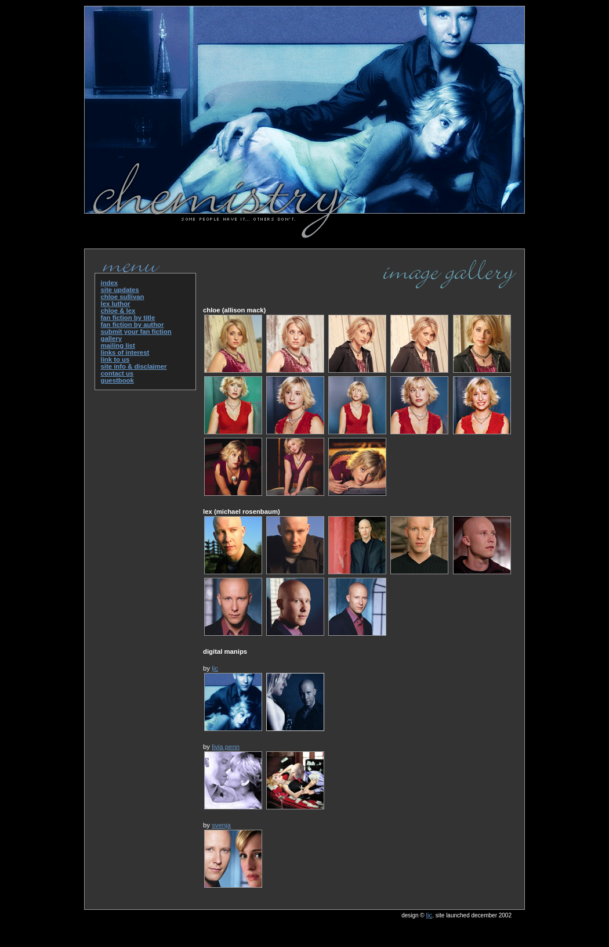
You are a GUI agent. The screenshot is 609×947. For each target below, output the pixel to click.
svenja (221, 825)
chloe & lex (118, 310)
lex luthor (115, 303)
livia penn (226, 746)
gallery (111, 338)
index (109, 282)
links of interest (125, 352)
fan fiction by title (128, 317)
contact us (117, 373)
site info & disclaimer (134, 366)
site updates (120, 289)
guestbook (117, 380)
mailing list (118, 345)
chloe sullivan (122, 296)
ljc (215, 668)
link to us (115, 359)
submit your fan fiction (136, 331)
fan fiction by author (132, 324)
